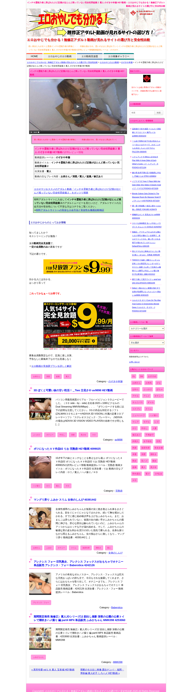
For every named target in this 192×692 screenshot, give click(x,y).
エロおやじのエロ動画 (60, 56)
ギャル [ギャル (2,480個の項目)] (151, 402)
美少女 (83, 435)
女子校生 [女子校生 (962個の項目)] (147, 441)
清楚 (48, 376)
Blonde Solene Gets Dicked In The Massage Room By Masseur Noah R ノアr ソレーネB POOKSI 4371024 (146, 197)
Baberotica (117, 607)
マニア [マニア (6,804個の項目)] (135, 422)
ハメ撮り (36, 486)
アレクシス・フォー (41, 603)
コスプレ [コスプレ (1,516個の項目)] (136, 409)
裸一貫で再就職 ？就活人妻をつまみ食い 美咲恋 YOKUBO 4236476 (146, 207)
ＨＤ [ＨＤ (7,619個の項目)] (134, 480)
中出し (62, 435)
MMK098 (117, 662)
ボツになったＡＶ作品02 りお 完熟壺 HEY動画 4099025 (67, 448)
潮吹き (98, 548)
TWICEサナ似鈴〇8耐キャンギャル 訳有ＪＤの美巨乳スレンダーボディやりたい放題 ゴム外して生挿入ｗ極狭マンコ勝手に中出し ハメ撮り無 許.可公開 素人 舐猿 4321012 (146, 267)
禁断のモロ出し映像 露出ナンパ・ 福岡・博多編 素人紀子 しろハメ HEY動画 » (102, 671)
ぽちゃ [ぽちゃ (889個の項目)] (160, 389)
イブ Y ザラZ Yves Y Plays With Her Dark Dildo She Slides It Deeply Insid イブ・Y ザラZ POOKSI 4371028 (146, 184)
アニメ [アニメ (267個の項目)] (146, 396)
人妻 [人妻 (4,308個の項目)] (154, 428)
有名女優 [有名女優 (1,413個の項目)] (158, 448)
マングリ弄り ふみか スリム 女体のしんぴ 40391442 (65, 499)
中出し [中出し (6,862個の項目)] (144, 428)
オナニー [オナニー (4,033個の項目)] (158, 396)
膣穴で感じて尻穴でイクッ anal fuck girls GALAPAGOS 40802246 (146, 281)
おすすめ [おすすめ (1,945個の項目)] (152, 376)
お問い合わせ (134, 362)
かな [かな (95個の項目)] (159, 383)
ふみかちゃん (38, 657)
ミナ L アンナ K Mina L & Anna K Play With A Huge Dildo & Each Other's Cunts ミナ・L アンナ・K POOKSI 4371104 (145, 162)
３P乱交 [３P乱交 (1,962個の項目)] (158, 474)
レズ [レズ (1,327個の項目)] (156, 422)
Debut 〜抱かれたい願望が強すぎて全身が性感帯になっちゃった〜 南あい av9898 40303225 (146, 291)
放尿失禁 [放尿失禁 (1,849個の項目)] (145, 448)
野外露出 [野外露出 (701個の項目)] (136, 474)
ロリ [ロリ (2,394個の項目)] (134, 428)
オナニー (49, 435)
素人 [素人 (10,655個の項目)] (143, 467)
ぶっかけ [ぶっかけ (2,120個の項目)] (147, 389)
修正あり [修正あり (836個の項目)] (136, 435)
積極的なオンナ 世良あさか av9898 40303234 (146, 216)
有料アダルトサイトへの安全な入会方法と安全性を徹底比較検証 (70, 210)
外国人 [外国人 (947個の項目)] (135, 441)
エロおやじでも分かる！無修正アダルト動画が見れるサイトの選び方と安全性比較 (62, 62)
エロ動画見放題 (90, 56)
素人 (67, 376)
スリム (73, 548)
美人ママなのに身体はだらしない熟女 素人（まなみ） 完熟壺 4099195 (146, 253)
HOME (34, 56)
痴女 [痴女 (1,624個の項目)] (154, 461)
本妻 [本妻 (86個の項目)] (134, 454)
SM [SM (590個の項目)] (141, 376)
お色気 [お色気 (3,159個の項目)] (149, 383)
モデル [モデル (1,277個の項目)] (146, 422)
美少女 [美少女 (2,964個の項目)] (153, 467)
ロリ (48, 486)
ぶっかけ (36, 435)
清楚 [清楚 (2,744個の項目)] (143, 454)
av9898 (119, 439)
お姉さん (36, 376)
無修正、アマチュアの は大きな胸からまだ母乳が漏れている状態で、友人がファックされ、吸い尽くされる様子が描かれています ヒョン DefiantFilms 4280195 (146, 239)
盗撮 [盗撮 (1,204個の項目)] (134, 467)
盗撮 (58, 376)
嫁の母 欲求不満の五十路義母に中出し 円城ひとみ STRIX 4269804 (146, 174)
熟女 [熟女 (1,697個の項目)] (134, 461)
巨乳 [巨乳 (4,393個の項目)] (159, 441)
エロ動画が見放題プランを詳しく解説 (51, 366)
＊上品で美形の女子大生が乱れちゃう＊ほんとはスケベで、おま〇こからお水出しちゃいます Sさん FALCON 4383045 (146, 146)
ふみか (49, 548)
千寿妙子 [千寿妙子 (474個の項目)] (150, 435)
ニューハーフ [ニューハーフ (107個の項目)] (138, 415)
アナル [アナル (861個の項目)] (135, 396)
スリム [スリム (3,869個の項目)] (149, 409)
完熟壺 (119, 491)
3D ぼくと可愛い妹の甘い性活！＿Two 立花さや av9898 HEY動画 (73, 390)
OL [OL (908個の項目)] (133, 376)
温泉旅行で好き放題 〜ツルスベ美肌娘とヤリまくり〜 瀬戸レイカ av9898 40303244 (146, 132)
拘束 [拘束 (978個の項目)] (134, 448)
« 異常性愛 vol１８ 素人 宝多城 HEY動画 (52, 669)
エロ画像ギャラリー (118, 56)
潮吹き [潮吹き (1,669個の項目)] (153, 454)
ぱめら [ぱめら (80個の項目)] (135, 389)
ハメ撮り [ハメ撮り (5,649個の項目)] (154, 415)
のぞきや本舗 (127, 62)
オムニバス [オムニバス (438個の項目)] (137, 402)
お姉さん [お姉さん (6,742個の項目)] (136, 383)
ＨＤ (94, 435)
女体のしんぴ (115, 553)
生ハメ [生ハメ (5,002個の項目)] (144, 461)
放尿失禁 (86, 548)
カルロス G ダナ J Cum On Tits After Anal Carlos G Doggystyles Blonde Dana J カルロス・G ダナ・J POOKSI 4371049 (146, 305)
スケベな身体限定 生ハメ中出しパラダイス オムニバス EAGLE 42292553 (146, 225)
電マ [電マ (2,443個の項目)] (148, 474)
